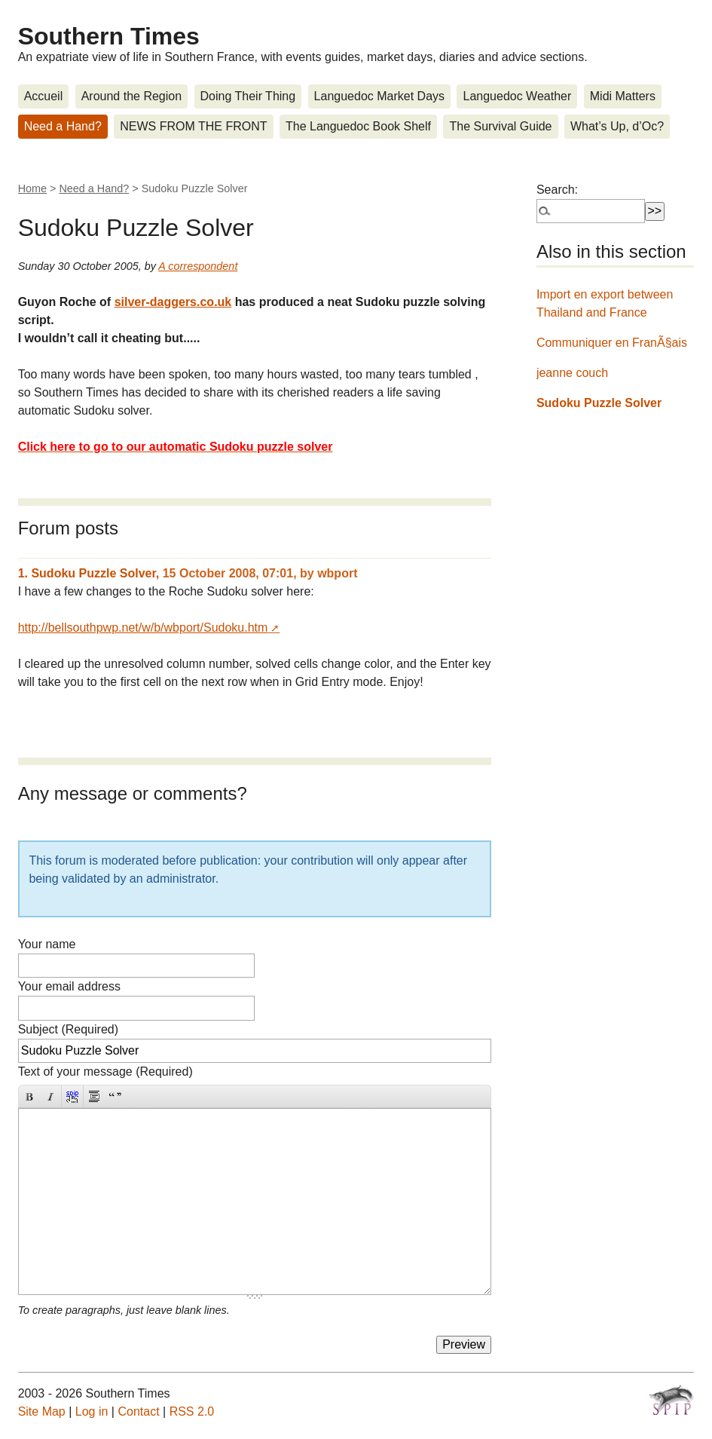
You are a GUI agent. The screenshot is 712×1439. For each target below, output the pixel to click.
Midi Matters (622, 96)
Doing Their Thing (248, 96)
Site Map (42, 1411)
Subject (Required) (68, 1029)
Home (32, 188)
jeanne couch (572, 372)
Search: (557, 189)
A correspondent (197, 266)
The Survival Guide (500, 126)
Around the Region (131, 96)
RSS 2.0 (192, 1411)
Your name (47, 944)
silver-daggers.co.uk (173, 301)
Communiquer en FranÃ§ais (611, 342)
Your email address (69, 986)
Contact (138, 1411)
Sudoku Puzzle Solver (599, 402)
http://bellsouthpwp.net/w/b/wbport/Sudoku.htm (143, 627)
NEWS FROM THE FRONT (193, 126)
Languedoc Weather (517, 96)
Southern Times (109, 36)
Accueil (43, 96)
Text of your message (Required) (105, 1071)
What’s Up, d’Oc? (617, 126)
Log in (91, 1411)
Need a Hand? (63, 126)
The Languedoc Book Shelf (358, 126)
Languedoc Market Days (379, 96)
